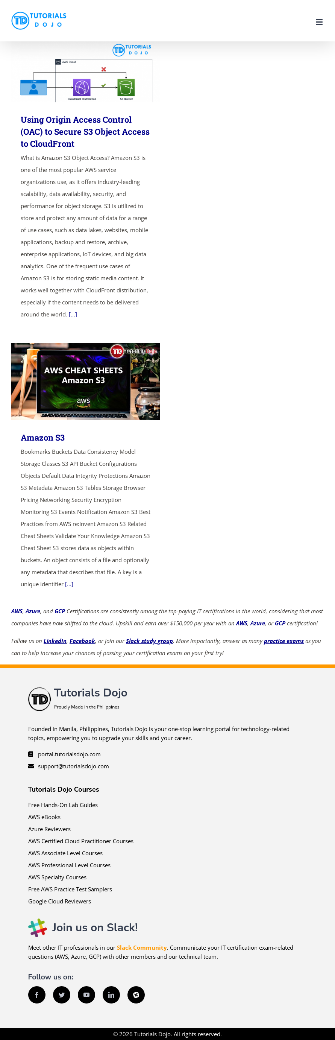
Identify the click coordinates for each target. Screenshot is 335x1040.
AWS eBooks (44, 817)
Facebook (82, 641)
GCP (60, 611)
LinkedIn (55, 641)
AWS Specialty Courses (57, 877)
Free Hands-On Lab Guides (63, 805)
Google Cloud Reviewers (59, 901)
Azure (33, 611)
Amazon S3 (43, 437)
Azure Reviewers (49, 829)
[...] (73, 314)
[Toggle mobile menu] (320, 22)
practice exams (284, 641)
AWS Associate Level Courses (65, 853)
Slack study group (149, 641)
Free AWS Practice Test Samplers (70, 889)
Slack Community (142, 947)
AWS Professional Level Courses (69, 865)
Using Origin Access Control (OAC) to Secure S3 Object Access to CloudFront (85, 131)
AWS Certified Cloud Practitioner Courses (80, 841)
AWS (17, 611)
